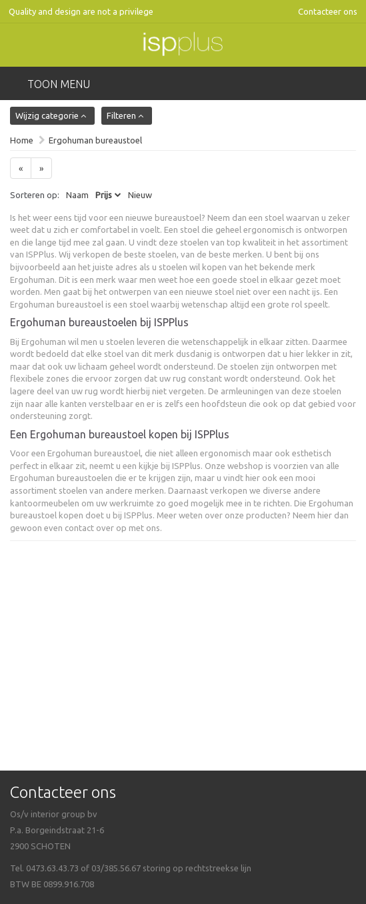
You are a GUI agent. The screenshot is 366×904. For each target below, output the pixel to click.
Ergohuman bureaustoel (95, 140)
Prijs (103, 194)
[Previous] (20, 168)
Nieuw (140, 194)
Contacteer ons (327, 11)
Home (21, 140)
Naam (77, 194)
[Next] (41, 168)
